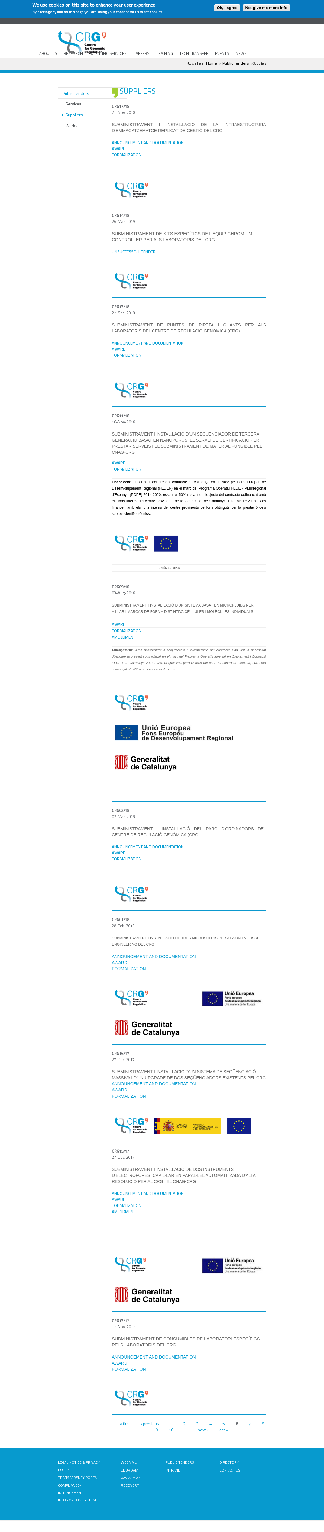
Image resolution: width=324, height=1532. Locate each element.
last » (223, 1430)
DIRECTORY (229, 1462)
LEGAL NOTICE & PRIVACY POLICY (79, 1465)
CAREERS (141, 53)
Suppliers (74, 115)
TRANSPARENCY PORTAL (78, 1477)
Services (73, 104)
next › (203, 1430)
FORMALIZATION (126, 630)
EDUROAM (129, 1470)
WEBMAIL (129, 1462)
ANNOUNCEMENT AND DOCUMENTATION (148, 343)
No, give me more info (266, 7)
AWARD (119, 624)
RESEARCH (73, 53)
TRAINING (164, 53)
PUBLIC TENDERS (180, 1462)
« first (125, 1423)
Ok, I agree (227, 7)
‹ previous (150, 1423)
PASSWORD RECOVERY (130, 1481)
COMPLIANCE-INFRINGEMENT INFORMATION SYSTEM (77, 1492)
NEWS (241, 53)
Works (71, 125)
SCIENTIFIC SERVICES (108, 53)
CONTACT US (229, 1470)
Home (211, 63)
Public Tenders (235, 63)
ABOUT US (48, 53)
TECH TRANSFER (194, 53)
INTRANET (174, 1470)
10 (171, 1430)
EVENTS (222, 53)
